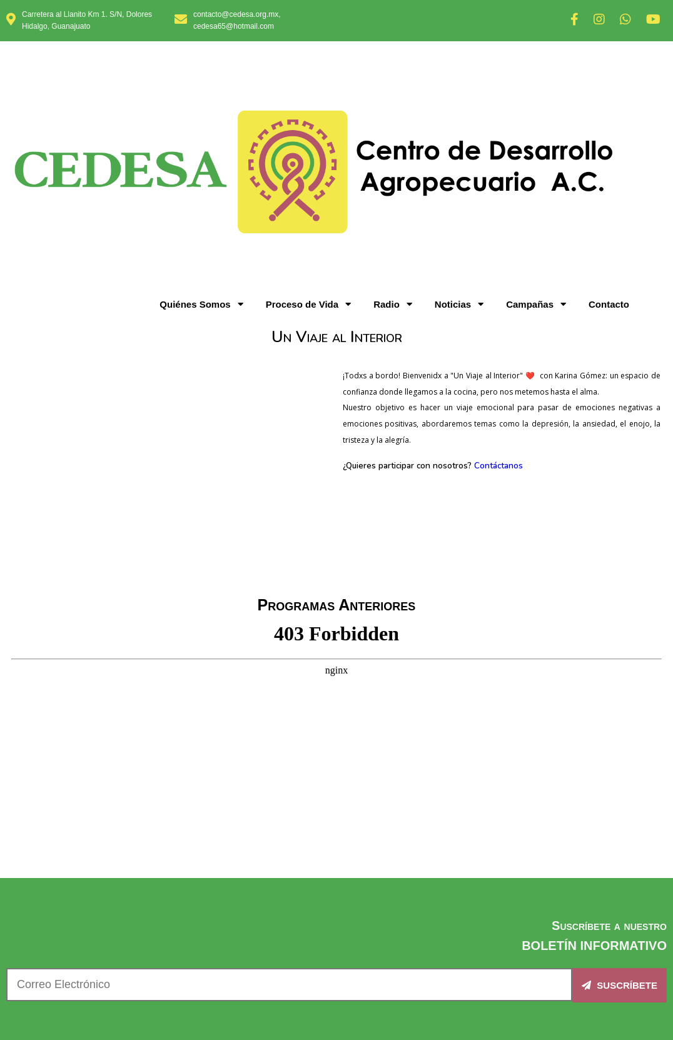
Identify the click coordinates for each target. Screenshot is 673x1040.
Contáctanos (498, 251)
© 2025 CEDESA (336, 987)
